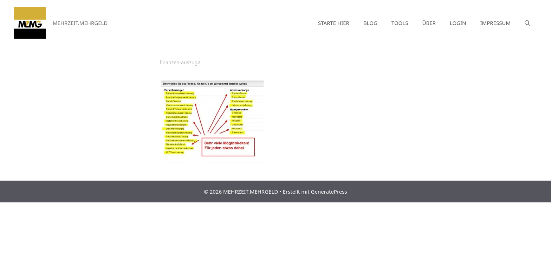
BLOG (370, 22)
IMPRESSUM (495, 22)
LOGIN (458, 22)
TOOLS (399, 22)
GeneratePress (329, 191)
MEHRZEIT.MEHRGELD (80, 22)
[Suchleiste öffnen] (527, 22)
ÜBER (428, 22)
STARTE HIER (333, 22)
